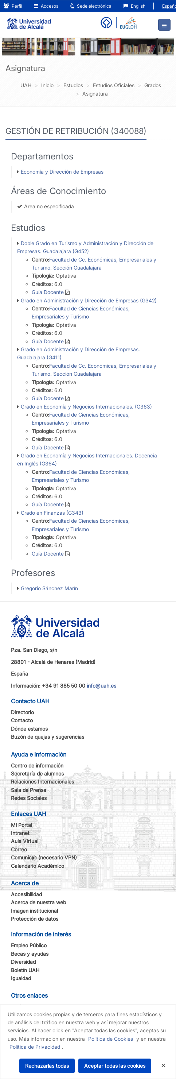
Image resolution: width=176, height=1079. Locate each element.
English (134, 6)
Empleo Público (29, 945)
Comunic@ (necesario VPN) (44, 857)
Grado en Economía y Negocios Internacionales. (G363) (86, 406)
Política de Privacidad (34, 1047)
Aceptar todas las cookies (114, 1066)
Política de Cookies (110, 1039)
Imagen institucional (34, 911)
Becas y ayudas (29, 954)
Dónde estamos (29, 729)
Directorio (22, 712)
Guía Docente (48, 292)
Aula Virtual (24, 841)
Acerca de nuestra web (38, 902)
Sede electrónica (91, 6)
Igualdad (21, 978)
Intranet (20, 833)
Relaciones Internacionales (42, 781)
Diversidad (23, 962)
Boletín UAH (25, 970)
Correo (19, 849)
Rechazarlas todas (47, 1066)
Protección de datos (34, 919)
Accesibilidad (26, 894)
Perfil (13, 6)
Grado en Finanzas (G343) (52, 513)
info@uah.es (101, 685)
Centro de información (37, 765)
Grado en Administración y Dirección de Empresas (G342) (89, 300)
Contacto (22, 720)
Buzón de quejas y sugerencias (47, 737)
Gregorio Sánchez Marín (49, 588)
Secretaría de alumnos (37, 773)
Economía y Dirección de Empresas (62, 172)
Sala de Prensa (28, 790)
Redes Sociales (29, 798)
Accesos (46, 6)
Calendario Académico (37, 866)
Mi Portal (21, 825)
